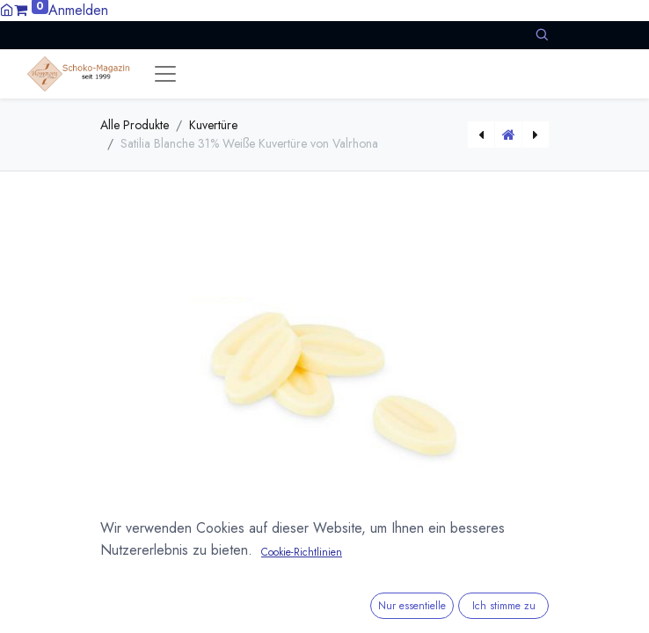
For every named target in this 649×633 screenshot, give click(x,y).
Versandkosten (268, 588)
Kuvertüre (213, 125)
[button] (542, 35)
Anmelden (78, 10)
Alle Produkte (134, 125)
